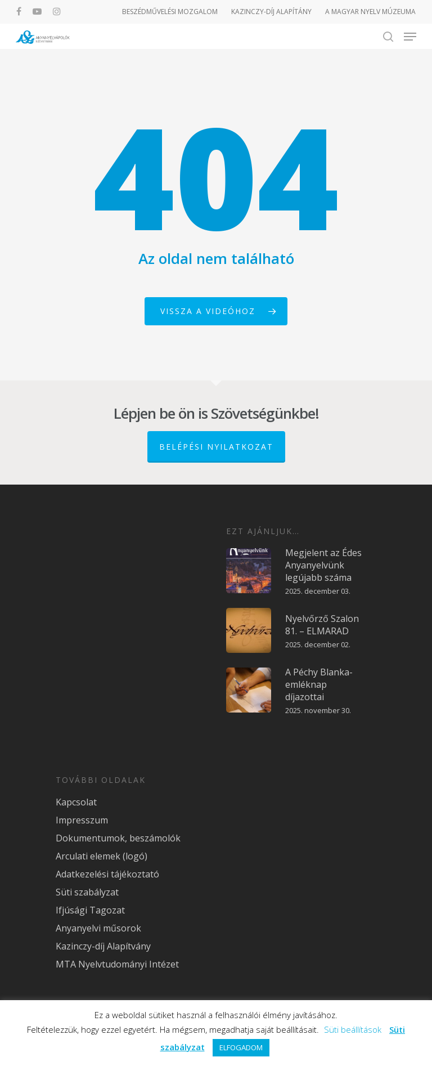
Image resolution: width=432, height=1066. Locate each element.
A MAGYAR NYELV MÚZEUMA (370, 11)
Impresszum (82, 820)
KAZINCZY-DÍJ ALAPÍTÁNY (271, 11)
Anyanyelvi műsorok (98, 928)
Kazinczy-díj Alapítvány (103, 946)
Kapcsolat (76, 802)
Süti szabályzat (87, 892)
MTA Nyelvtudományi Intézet (117, 964)
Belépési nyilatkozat (216, 446)
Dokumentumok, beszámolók (118, 838)
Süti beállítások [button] (352, 1029)
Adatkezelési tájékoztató (107, 874)
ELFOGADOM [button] (241, 1047)
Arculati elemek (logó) (101, 856)
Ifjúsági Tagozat (90, 910)
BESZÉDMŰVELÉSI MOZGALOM (170, 11)
